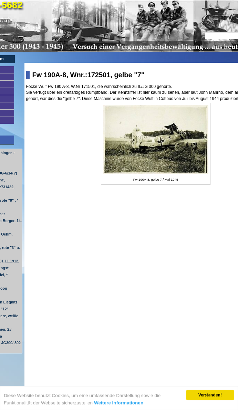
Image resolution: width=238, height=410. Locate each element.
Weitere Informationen (118, 403)
